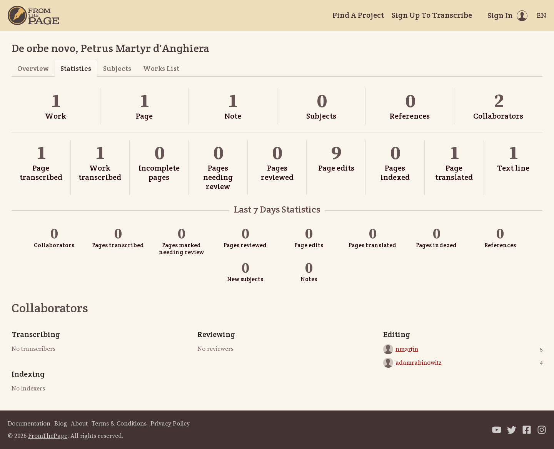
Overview (32, 68)
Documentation (29, 423)
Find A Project (358, 15)
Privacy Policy (170, 423)
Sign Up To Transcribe (432, 15)
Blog (60, 423)
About (79, 423)
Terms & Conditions (119, 423)
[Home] (33, 15)
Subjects (117, 68)
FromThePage (47, 436)
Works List (161, 68)
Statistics (75, 68)
